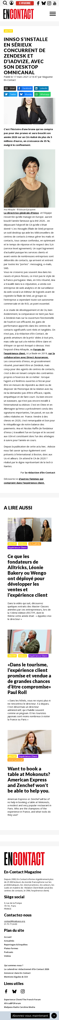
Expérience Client (17, 547)
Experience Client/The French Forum (22, 999)
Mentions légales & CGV (16, 976)
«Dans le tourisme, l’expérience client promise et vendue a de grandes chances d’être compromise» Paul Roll (29, 678)
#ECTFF (8, 31)
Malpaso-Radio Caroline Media (19, 1007)
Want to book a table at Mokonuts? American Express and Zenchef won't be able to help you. (29, 779)
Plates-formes (11, 948)
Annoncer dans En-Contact (17, 973)
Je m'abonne (25, 3)
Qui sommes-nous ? (13, 965)
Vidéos (7, 955)
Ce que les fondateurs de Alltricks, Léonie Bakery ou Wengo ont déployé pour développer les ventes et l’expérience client (28, 575)
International (15, 759)
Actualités (34, 543)
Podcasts (8, 952)
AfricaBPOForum (12, 1003)
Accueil (7, 937)
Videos (22, 543)
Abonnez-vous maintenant (30, 1015)
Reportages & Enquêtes (16, 944)
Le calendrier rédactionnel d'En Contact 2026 (26, 969)
